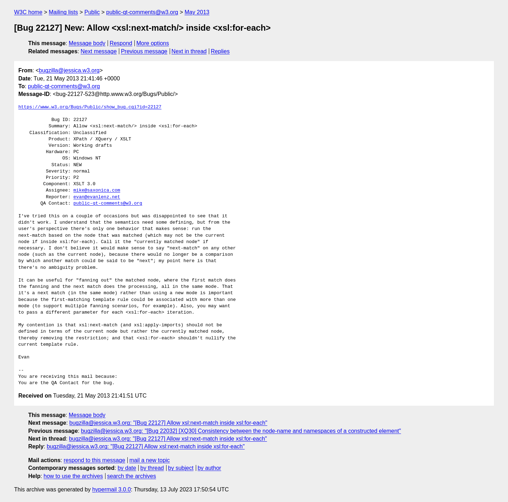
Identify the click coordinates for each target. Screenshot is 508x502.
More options (153, 43)
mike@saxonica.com (96, 190)
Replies (220, 51)
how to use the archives (73, 476)
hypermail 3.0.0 (111, 489)
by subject (180, 468)
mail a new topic (149, 460)
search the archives (131, 476)
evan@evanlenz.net (96, 197)
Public (92, 12)
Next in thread (189, 51)
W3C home (28, 12)
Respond (121, 43)
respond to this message (94, 460)
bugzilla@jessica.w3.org (69, 70)
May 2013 (197, 12)
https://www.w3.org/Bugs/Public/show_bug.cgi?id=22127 (90, 107)
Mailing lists (63, 12)
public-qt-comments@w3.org (142, 12)
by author (209, 468)
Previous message (144, 51)
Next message (99, 51)
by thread (152, 468)
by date (126, 468)
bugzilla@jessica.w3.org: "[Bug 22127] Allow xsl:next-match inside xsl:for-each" (168, 423)
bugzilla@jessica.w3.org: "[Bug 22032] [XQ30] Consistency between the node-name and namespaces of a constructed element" (241, 431)
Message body (87, 43)
